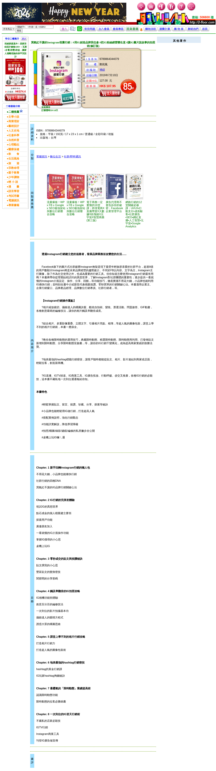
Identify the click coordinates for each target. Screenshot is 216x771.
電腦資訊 (41, 156)
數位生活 (55, 156)
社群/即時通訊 (72, 156)
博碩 (102, 69)
